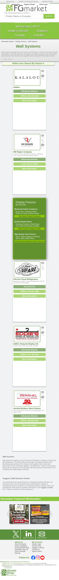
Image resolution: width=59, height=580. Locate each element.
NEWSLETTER (47, 1)
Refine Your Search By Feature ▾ (28, 63)
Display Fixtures (20, 41)
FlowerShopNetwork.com (20, 565)
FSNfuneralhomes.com (50, 565)
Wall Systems (32, 41)
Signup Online (37, 551)
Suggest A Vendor (29, 4)
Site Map (44, 563)
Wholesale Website (29, 91)
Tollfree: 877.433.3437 (29, 354)
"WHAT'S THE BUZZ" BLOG (28, 1)
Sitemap (17, 553)
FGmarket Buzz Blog (22, 548)
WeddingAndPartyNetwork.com (35, 565)
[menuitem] (28, 26)
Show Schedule (20, 551)
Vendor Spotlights (21, 546)
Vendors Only (15, 4)
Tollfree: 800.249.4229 (29, 96)
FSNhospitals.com (7, 566)
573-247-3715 (29, 287)
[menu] (29, 31)
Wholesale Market (7, 41)
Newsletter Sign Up (21, 549)
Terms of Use (37, 563)
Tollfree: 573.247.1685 (29, 291)
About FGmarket (20, 544)
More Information (29, 101)
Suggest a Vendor (38, 548)
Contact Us (36, 549)
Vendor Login (43, 4)
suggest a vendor (47, 487)
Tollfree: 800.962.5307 (29, 421)
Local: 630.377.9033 (29, 164)
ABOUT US (10, 1)
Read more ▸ (7, 59)
